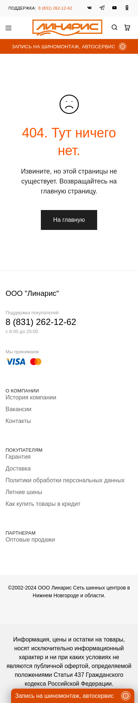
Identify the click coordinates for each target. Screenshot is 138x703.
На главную (69, 220)
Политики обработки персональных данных (65, 480)
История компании (31, 397)
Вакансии (19, 409)
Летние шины (24, 492)
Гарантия (18, 457)
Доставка (18, 468)
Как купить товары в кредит (43, 504)
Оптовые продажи (30, 539)
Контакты (18, 421)
